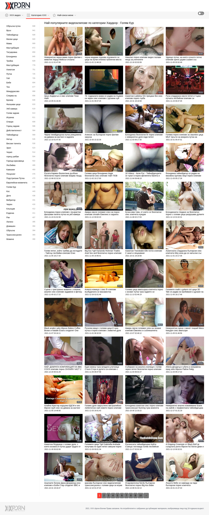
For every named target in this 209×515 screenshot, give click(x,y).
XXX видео (14, 15)
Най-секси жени (64, 15)
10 (140, 495)
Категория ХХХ (38, 15)
